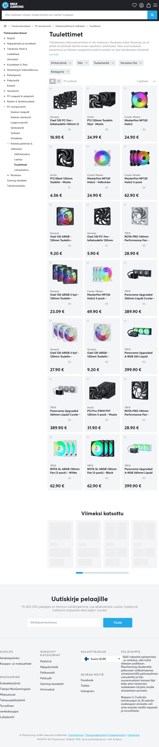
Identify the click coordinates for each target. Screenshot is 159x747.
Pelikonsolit (47, 672)
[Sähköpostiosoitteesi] (64, 622)
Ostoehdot (134, 735)
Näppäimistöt (49, 667)
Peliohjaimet (14, 75)
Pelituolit (46, 678)
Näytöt (11, 38)
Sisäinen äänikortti (21, 117)
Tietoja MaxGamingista (15, 689)
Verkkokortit (17, 128)
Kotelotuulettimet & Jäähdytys (70, 26)
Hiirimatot (12, 59)
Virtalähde (16, 138)
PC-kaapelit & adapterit (20, 96)
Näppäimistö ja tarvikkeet (21, 43)
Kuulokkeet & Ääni (17, 65)
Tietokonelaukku (16, 186)
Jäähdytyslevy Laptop (22, 157)
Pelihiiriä (46, 661)
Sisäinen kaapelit (20, 112)
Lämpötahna (21, 170)
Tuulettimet (94, 26)
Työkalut (15, 133)
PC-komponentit (43, 26)
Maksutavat (7, 694)
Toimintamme (75, 735)
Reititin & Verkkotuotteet (20, 101)
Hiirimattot (47, 689)
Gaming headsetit (52, 684)
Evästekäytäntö (10, 683)
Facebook (87, 680)
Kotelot (11, 86)
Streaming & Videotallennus (22, 70)
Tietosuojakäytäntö (12, 700)
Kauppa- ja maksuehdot (15, 663)
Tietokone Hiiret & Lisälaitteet (17, 51)
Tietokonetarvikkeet (20, 26)
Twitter (85, 685)
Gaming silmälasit (17, 180)
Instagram (87, 691)
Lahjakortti (7, 717)
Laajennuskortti (19, 122)
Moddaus (16, 175)
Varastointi (13, 91)
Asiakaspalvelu (10, 658)
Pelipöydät (13, 80)
